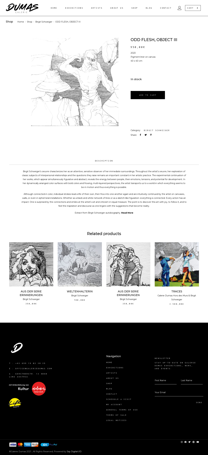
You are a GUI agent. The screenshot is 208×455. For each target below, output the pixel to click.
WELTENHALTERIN (80, 291)
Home (20, 21)
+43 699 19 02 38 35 (30, 363)
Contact (111, 394)
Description (104, 161)
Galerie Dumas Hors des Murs (172, 295)
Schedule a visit (119, 399)
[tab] (104, 162)
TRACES (176, 291)
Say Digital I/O (74, 451)
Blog (109, 389)
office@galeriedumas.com (33, 368)
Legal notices (116, 420)
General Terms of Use (122, 410)
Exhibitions (115, 368)
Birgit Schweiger (43, 21)
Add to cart (148, 95)
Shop (29, 21)
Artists (111, 373)
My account (114, 404)
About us (112, 378)
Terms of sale (116, 415)
